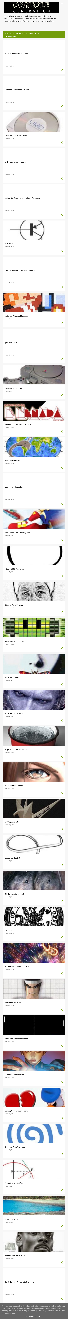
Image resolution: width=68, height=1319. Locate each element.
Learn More (31, 1317)
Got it (40, 1317)
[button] (62, 70)
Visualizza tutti (10, 36)
